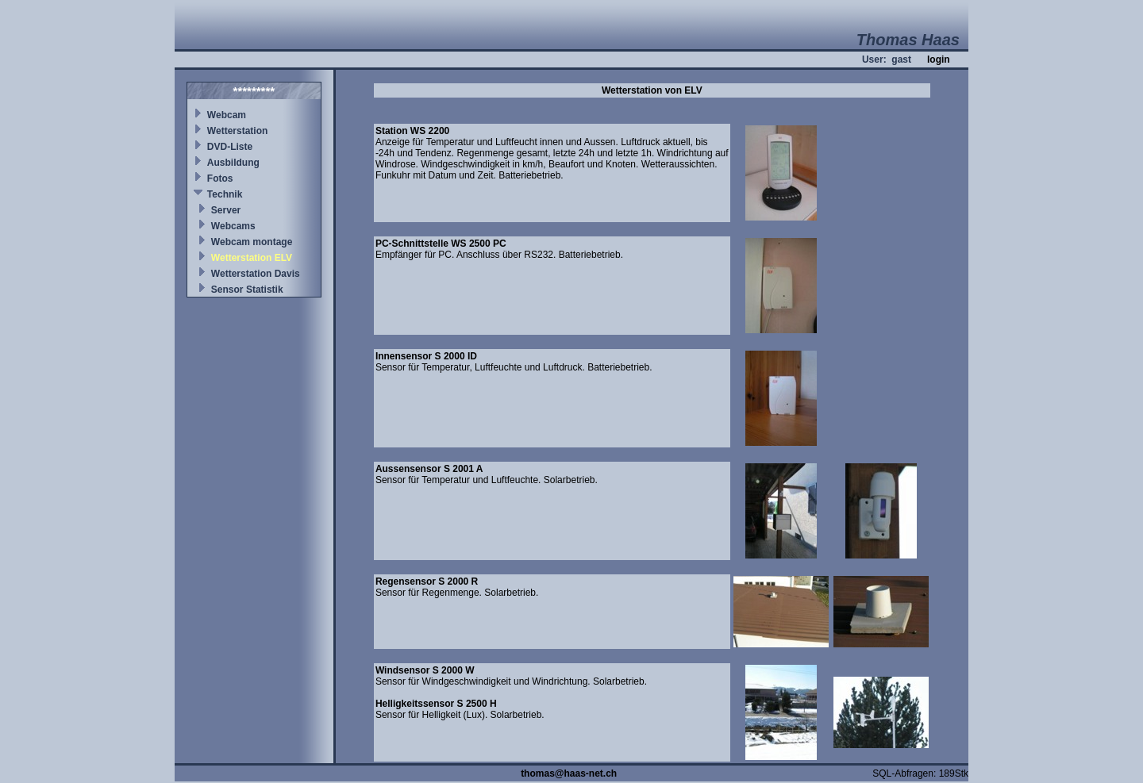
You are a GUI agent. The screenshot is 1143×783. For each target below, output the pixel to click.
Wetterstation (237, 130)
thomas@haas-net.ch (569, 773)
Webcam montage (251, 242)
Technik (224, 194)
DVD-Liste (229, 146)
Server (226, 210)
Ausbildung (233, 162)
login (938, 59)
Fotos (220, 178)
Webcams (233, 226)
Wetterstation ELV (251, 257)
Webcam (226, 115)
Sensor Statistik (247, 289)
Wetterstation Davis (255, 273)
